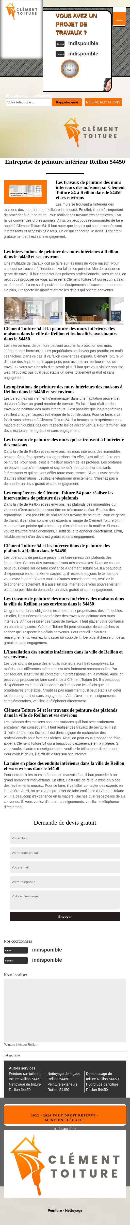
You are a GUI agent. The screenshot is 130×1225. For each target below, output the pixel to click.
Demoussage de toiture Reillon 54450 (102, 1076)
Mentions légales (65, 1120)
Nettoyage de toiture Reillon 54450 (25, 1087)
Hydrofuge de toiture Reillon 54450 (102, 1087)
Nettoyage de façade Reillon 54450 (63, 1076)
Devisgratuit (69, 68)
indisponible (83, 43)
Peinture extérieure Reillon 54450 (62, 1087)
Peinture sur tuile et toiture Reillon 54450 (25, 1076)
